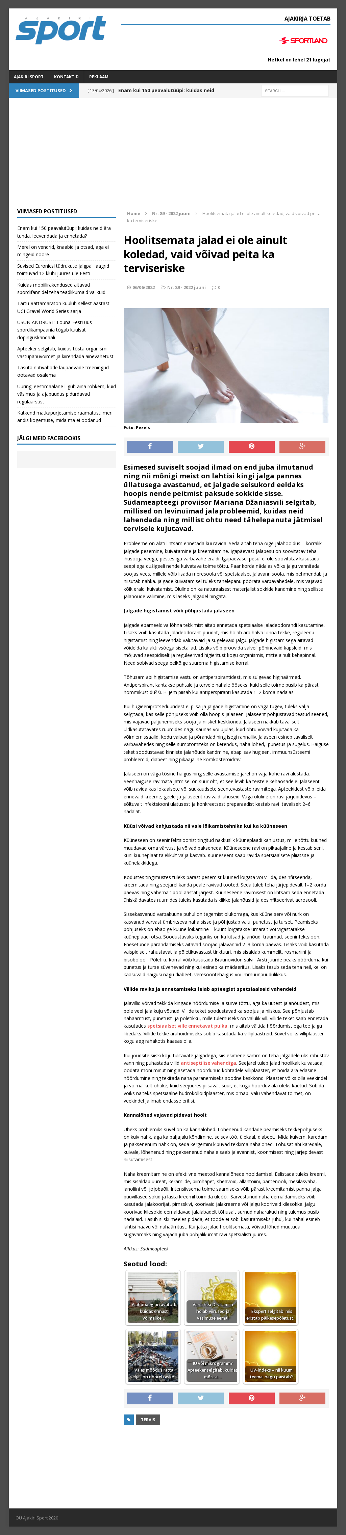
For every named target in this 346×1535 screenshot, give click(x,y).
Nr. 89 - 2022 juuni (186, 287)
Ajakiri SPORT (29, 77)
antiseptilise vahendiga (208, 1063)
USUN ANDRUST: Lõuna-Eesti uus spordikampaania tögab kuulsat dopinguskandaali (54, 330)
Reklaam (98, 77)
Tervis (148, 1420)
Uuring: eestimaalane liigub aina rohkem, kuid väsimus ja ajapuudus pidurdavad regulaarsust (66, 394)
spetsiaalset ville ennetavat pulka (186, 1026)
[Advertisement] (173, 157)
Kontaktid (66, 77)
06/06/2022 (143, 287)
